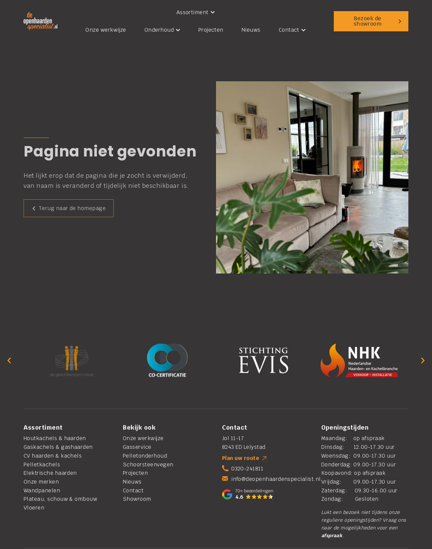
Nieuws (251, 29)
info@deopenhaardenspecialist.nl (276, 479)
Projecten (210, 29)
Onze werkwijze (105, 29)
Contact (292, 29)
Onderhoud (162, 29)
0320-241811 (247, 468)
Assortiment (196, 12)
